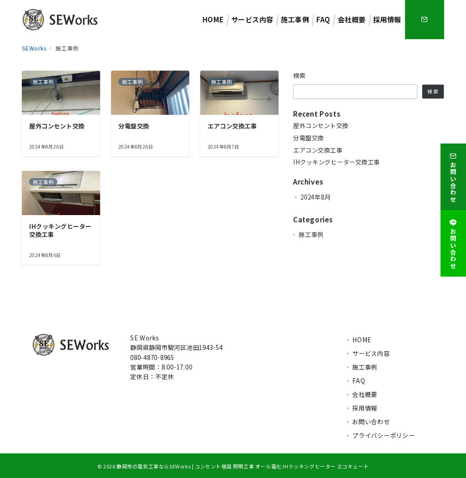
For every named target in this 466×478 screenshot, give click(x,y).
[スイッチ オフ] (424, 19)
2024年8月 (315, 197)
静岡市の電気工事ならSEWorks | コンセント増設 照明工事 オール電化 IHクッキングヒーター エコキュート (242, 466)
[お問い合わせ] (453, 176)
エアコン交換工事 (317, 150)
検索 (299, 75)
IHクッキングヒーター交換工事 (336, 162)
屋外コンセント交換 (321, 126)
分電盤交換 (308, 138)
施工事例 (311, 234)
